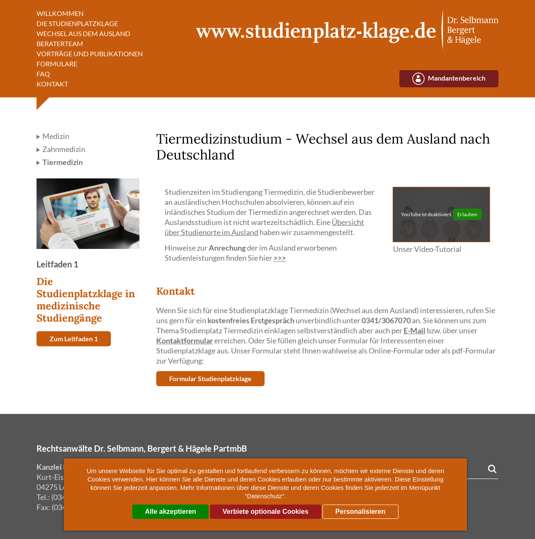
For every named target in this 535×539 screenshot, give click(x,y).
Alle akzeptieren (170, 511)
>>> (279, 257)
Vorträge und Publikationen (90, 54)
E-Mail (414, 330)
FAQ (43, 74)
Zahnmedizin (63, 149)
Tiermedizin (62, 162)
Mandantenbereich (456, 78)
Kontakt (52, 84)
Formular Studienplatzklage (210, 378)
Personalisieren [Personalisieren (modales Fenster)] (361, 511)
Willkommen (60, 13)
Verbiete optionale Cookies (266, 511)
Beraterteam (60, 43)
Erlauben (467, 214)
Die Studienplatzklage (77, 23)
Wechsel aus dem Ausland (83, 33)
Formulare (57, 64)
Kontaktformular (184, 340)
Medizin (55, 136)
